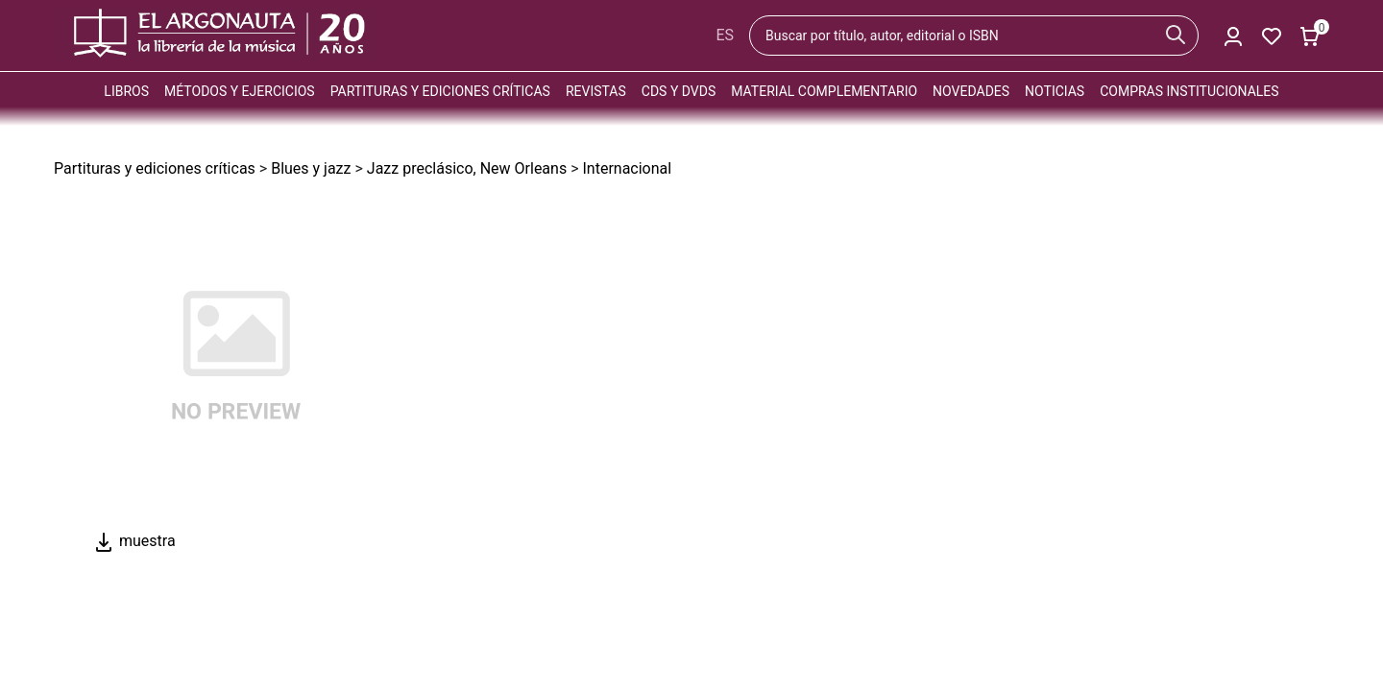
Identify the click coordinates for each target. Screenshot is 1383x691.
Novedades (971, 91)
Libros (126, 91)
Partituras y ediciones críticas (440, 91)
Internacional (626, 168)
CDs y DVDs (679, 91)
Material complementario (824, 91)
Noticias (1054, 91)
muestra (134, 541)
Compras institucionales (1189, 91)
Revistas (596, 91)
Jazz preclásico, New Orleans (467, 168)
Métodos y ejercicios (239, 91)
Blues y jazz (311, 168)
